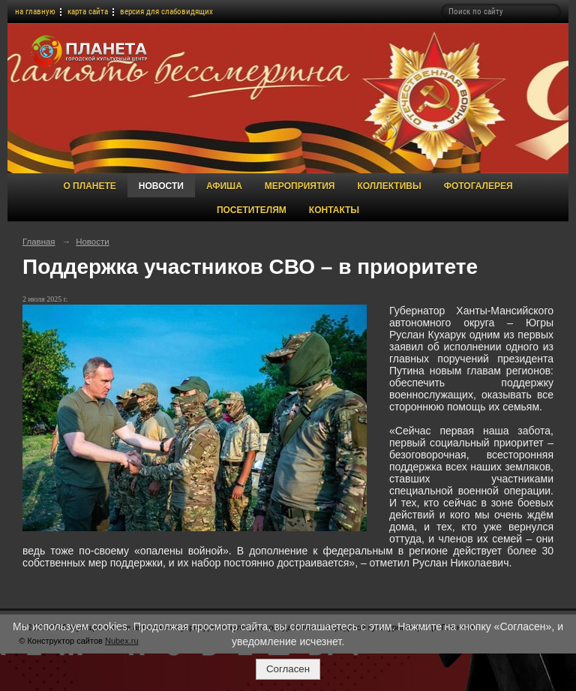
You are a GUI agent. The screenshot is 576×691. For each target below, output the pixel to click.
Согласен (288, 668)
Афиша (224, 186)
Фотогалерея (478, 186)
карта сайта (88, 12)
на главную (35, 12)
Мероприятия (300, 186)
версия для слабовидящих (166, 12)
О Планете (89, 186)
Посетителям (251, 210)
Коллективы (389, 186)
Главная (39, 241)
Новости (161, 186)
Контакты (334, 210)
